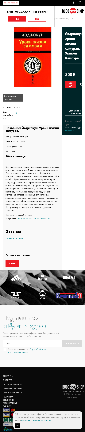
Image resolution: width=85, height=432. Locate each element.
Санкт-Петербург (10, 3)
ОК (17, 425)
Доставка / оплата (12, 384)
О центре (7, 380)
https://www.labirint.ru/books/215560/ (34, 218)
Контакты (8, 376)
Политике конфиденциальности (36, 420)
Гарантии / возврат (12, 388)
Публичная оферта (12, 392)
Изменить (70, 130)
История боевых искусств (61, 18)
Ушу (15, 112)
